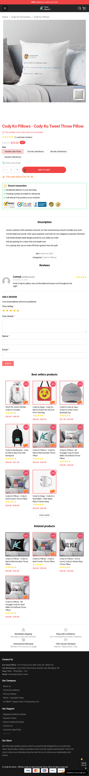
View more (44, 515)
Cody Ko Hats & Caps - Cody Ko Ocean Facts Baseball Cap (69, 410)
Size (4, 147)
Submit (8, 363)
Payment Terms (9, 718)
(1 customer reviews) (23, 137)
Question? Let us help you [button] (76, 773)
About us (7, 686)
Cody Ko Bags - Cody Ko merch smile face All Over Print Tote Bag (43, 410)
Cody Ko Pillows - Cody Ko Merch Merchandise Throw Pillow (44, 453)
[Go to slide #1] (37, 108)
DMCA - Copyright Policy (13, 698)
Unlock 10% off (83, 764)
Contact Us (8, 726)
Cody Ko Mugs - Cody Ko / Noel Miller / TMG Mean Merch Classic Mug (44, 499)
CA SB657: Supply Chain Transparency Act (21, 702)
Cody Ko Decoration (20, 17)
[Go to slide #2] (51, 108)
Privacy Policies (9, 694)
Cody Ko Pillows (41, 17)
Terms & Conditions (11, 690)
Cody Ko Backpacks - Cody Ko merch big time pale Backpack (17, 453)
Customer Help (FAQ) (12, 730)
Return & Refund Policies (13, 722)
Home (5, 17)
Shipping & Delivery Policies (14, 714)
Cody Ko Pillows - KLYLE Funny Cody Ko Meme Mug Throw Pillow (71, 561)
